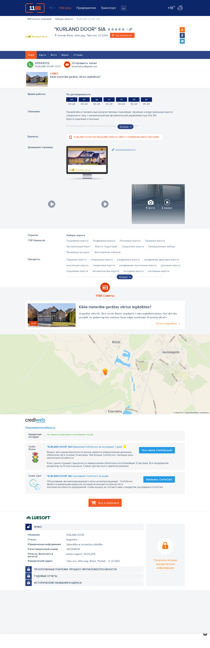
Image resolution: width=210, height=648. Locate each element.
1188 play (65, 8)
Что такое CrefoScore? (157, 450)
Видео (65, 55)
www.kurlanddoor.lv (125, 149)
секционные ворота (102, 259)
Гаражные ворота (155, 240)
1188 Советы (105, 296)
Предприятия (86, 8)
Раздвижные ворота (104, 240)
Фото (54, 55)
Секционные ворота (133, 246)
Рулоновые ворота (130, 240)
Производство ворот (78, 252)
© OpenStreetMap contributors (196, 413)
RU (52, 7)
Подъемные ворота (77, 240)
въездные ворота (134, 271)
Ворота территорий (106, 246)
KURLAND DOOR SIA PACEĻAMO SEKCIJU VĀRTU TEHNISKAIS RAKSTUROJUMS (116, 137)
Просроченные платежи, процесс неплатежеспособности (75, 569)
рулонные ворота (170, 265)
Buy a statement (108, 503)
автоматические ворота (105, 271)
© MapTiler (178, 413)
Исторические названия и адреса (58, 582)
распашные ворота (158, 271)
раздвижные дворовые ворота (161, 259)
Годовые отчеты (45, 576)
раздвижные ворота (128, 259)
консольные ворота (77, 265)
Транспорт (108, 8)
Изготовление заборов (108, 252)
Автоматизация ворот (78, 246)
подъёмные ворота (77, 271)
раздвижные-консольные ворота (137, 265)
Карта (42, 55)
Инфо (31, 55)
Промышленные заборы (161, 246)
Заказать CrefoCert (159, 479)
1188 (34, 8)
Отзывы (78, 55)
